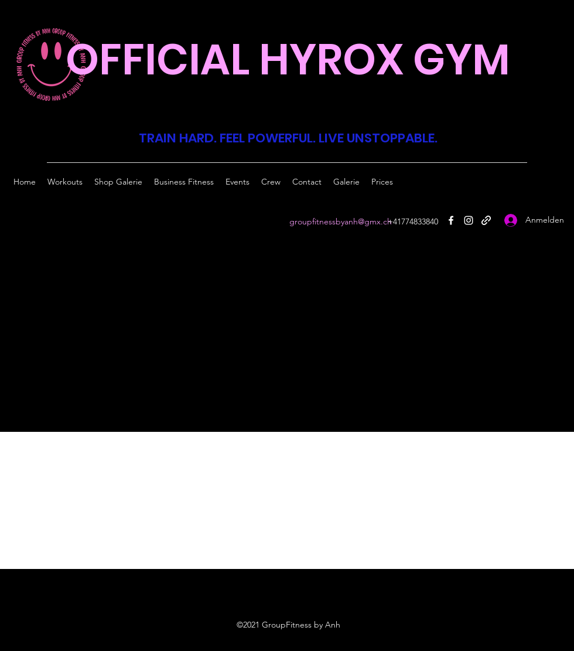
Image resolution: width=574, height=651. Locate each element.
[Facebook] (451, 220)
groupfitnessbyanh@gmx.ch (340, 221)
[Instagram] (468, 220)
